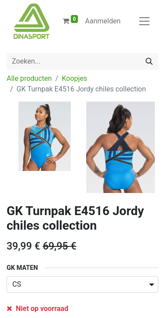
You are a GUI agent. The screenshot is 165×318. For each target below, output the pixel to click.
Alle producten (29, 78)
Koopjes (74, 78)
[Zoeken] (149, 61)
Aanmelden (103, 21)
